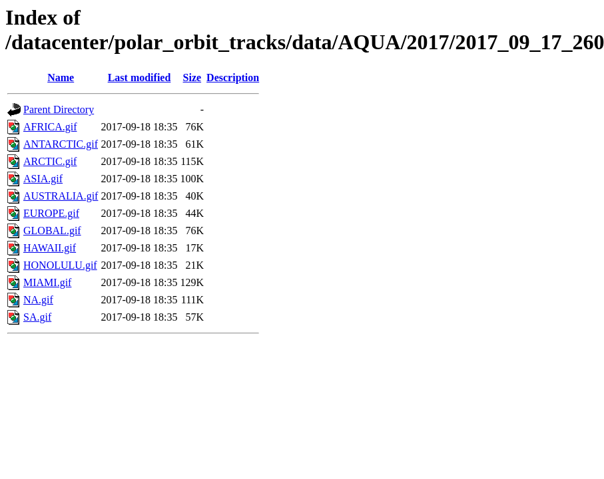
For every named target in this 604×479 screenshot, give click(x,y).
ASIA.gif (43, 178)
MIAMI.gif (47, 282)
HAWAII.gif (49, 247)
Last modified (139, 77)
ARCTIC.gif (50, 161)
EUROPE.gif (51, 213)
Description (232, 77)
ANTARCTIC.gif (60, 144)
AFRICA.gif (50, 126)
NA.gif (38, 299)
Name (60, 77)
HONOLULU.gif (60, 265)
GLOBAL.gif (52, 230)
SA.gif (37, 317)
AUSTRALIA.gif (60, 196)
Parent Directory (58, 109)
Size (192, 77)
